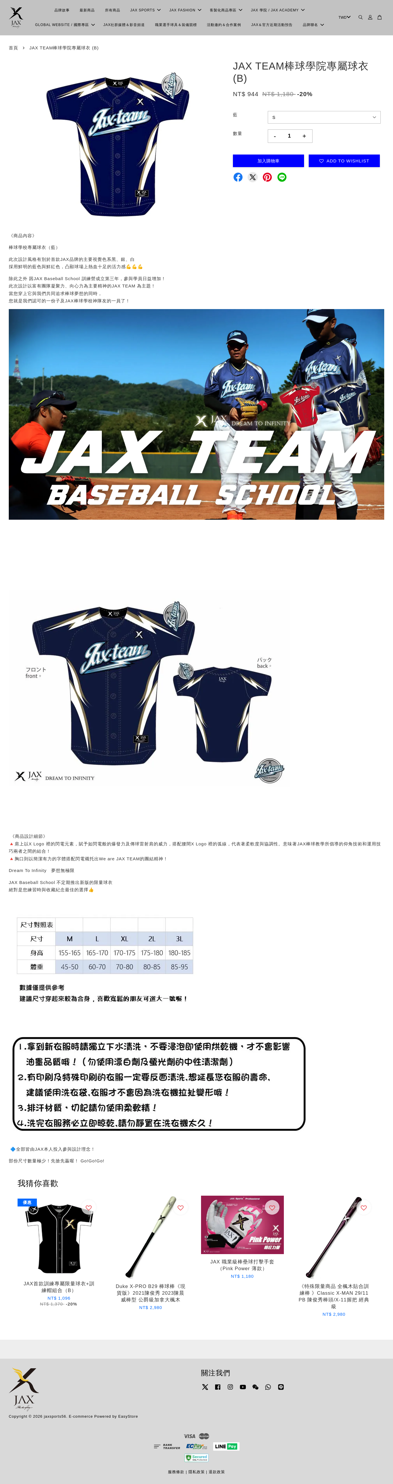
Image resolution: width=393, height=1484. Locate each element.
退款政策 (217, 1472)
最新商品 (87, 10)
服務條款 (176, 1472)
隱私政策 (196, 1472)
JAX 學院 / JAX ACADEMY (278, 10)
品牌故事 (62, 10)
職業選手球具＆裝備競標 (176, 25)
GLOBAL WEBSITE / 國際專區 (65, 25)
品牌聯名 (313, 25)
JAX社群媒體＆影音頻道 (124, 25)
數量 (237, 133)
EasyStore (128, 1416)
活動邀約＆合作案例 (224, 25)
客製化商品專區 (226, 10)
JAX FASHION (185, 10)
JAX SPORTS (145, 10)
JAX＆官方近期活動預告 (272, 25)
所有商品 (112, 10)
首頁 (13, 47)
